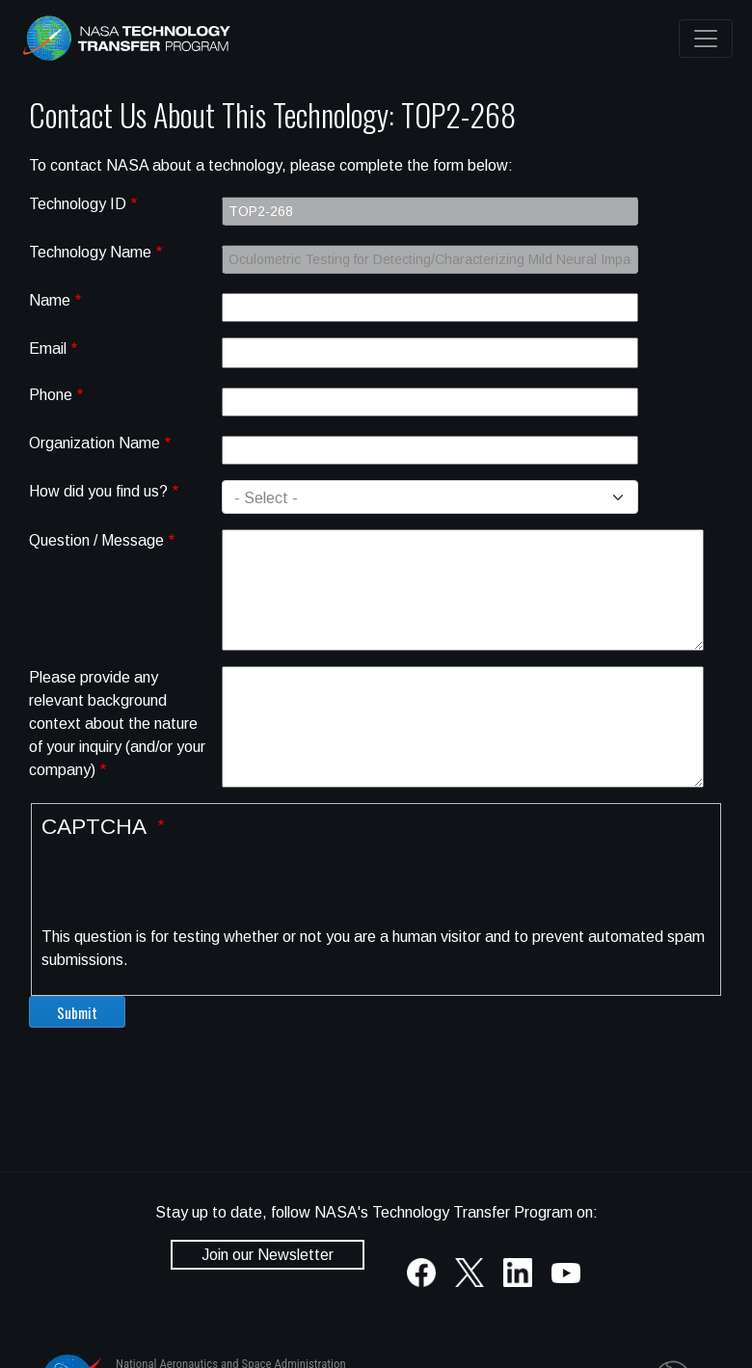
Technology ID (77, 204)
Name (49, 300)
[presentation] (188, 887)
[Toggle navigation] (706, 38)
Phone (50, 395)
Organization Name (94, 443)
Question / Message (96, 540)
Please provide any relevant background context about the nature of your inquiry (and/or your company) (117, 723)
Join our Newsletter (267, 1255)
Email (48, 348)
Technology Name (90, 252)
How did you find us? (98, 491)
